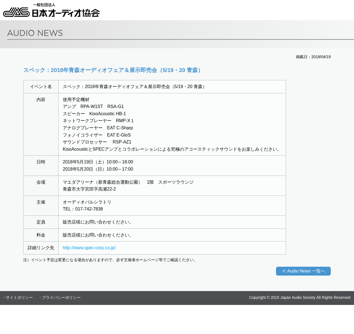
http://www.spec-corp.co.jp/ (89, 247)
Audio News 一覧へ (306, 271)
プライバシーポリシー (61, 297)
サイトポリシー (19, 297)
